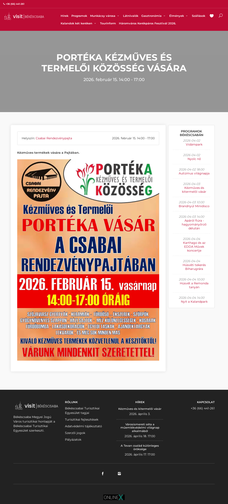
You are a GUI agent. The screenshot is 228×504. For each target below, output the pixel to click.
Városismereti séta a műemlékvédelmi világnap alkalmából (139, 428)
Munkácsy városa (105, 15)
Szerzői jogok (75, 433)
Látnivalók (130, 15)
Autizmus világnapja (194, 173)
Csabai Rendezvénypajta (54, 138)
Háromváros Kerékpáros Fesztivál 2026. (147, 23)
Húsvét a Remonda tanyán (194, 285)
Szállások (198, 15)
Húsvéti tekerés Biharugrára (194, 267)
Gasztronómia (153, 15)
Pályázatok (73, 439)
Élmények (179, 15)
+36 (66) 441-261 (203, 408)
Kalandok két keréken (79, 23)
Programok (79, 15)
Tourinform (108, 23)
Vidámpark (194, 144)
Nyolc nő (194, 159)
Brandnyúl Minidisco (194, 206)
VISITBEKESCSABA (24, 16)
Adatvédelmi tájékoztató (83, 426)
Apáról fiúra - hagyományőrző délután (194, 224)
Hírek (64, 15)
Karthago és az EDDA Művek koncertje (194, 246)
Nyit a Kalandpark (194, 302)
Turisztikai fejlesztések (81, 419)
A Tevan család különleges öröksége (140, 447)
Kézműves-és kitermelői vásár (194, 190)
